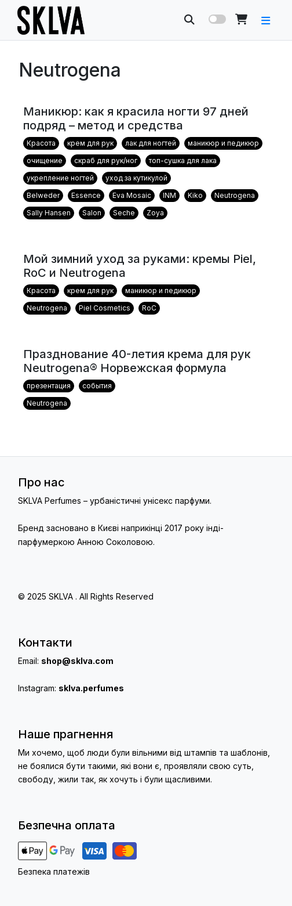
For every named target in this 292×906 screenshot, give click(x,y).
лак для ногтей (150, 143)
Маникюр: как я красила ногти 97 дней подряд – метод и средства (136, 118)
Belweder (43, 195)
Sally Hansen (49, 212)
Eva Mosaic (131, 195)
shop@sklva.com (77, 661)
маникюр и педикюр (223, 143)
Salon (91, 212)
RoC (149, 308)
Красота (41, 143)
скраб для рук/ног (105, 160)
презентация (49, 385)
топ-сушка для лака (183, 160)
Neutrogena (234, 195)
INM (169, 195)
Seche (124, 212)
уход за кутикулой (136, 178)
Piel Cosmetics (104, 308)
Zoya (155, 212)
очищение (45, 160)
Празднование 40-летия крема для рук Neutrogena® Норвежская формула (137, 361)
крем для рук (90, 143)
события (97, 385)
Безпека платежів (54, 871)
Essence (86, 195)
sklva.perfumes (91, 688)
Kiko (195, 195)
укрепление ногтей (60, 178)
